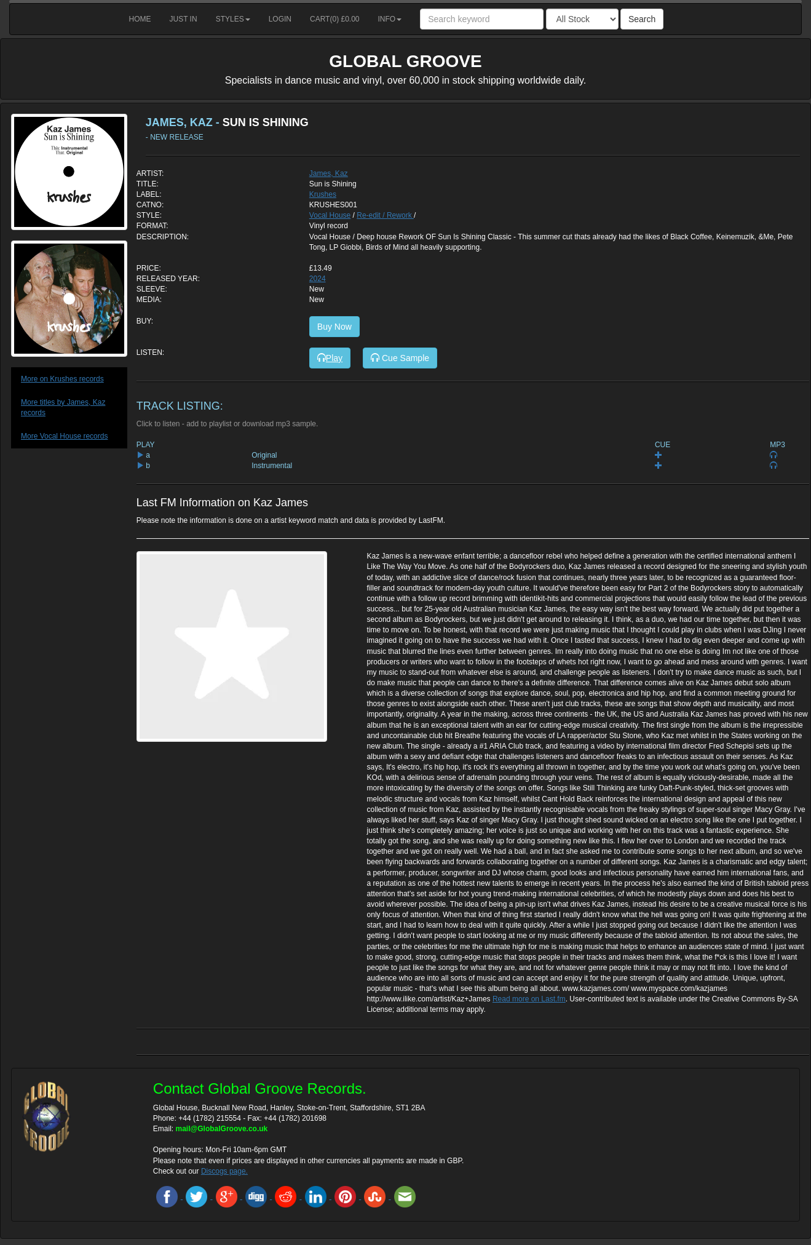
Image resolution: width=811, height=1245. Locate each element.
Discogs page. (224, 1171)
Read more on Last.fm (529, 999)
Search (641, 19)
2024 (317, 278)
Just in (183, 19)
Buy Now (334, 327)
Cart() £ (335, 19)
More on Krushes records (62, 379)
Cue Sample (400, 358)
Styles (233, 19)
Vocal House (329, 215)
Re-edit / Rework (385, 215)
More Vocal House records (64, 436)
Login (280, 19)
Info (390, 19)
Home (140, 19)
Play (329, 358)
